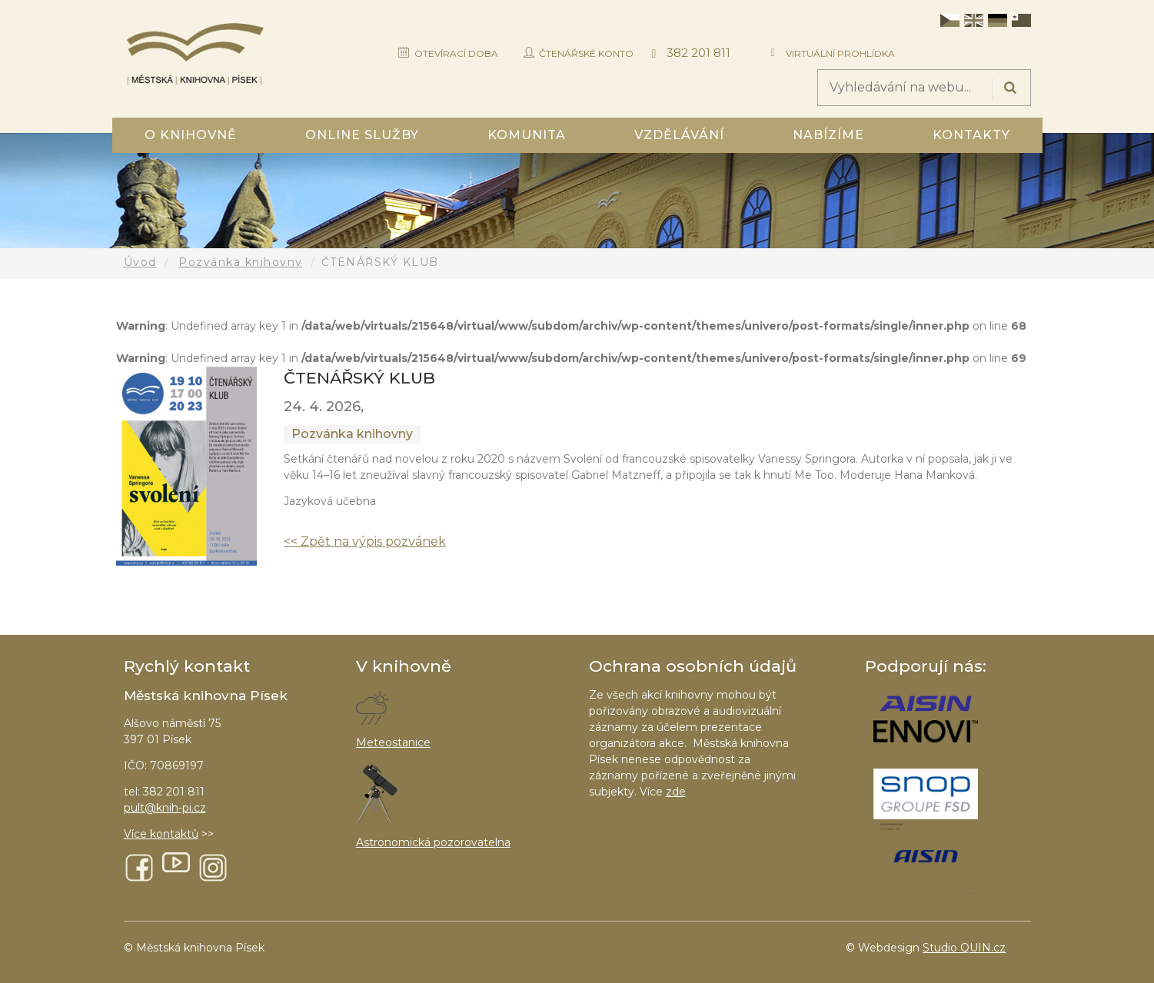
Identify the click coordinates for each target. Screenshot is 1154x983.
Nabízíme (828, 135)
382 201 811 (698, 52)
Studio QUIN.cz (964, 948)
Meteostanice (393, 742)
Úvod (140, 262)
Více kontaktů (161, 834)
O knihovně (191, 135)
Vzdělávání (679, 135)
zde (676, 792)
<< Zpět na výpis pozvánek (365, 541)
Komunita (526, 135)
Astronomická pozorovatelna (433, 842)
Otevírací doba (456, 53)
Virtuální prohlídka (840, 53)
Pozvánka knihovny (240, 262)
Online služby (362, 135)
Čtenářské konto (586, 53)
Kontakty (971, 135)
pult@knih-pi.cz (165, 808)
